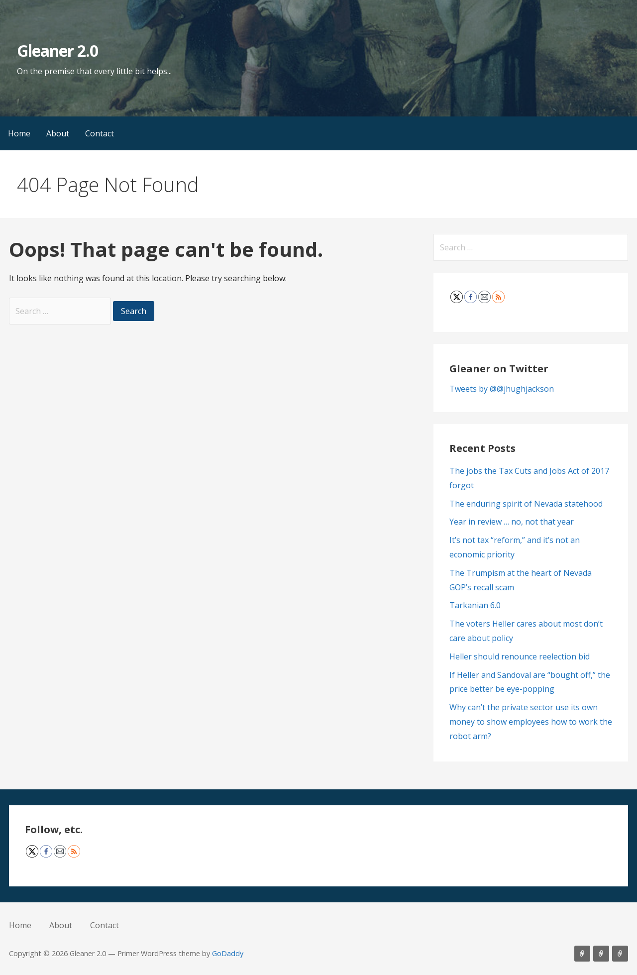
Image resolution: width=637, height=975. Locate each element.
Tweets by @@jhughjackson (501, 388)
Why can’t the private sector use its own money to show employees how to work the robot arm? (530, 722)
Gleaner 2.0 (57, 50)
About (57, 133)
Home (19, 133)
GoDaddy (227, 953)
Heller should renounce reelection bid (519, 656)
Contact (99, 133)
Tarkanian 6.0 (475, 605)
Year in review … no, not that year (511, 521)
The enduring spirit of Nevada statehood (526, 503)
